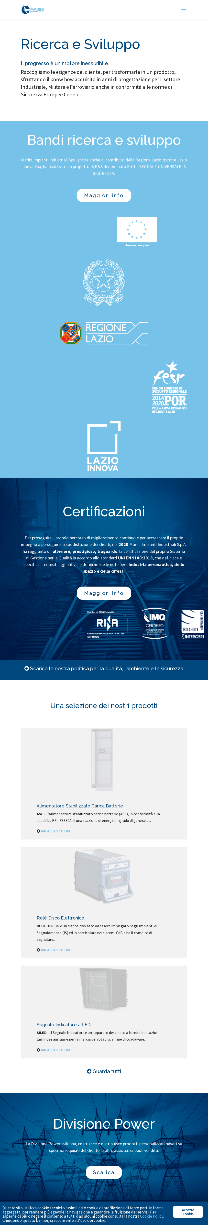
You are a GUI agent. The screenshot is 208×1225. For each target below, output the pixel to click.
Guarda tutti (107, 1071)
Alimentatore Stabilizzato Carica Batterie (80, 805)
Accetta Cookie (188, 1211)
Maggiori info (104, 195)
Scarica (104, 1172)
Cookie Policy (151, 1216)
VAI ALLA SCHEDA (55, 830)
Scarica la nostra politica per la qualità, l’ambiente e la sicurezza (106, 668)
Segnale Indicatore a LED (63, 1024)
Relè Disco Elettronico (60, 917)
